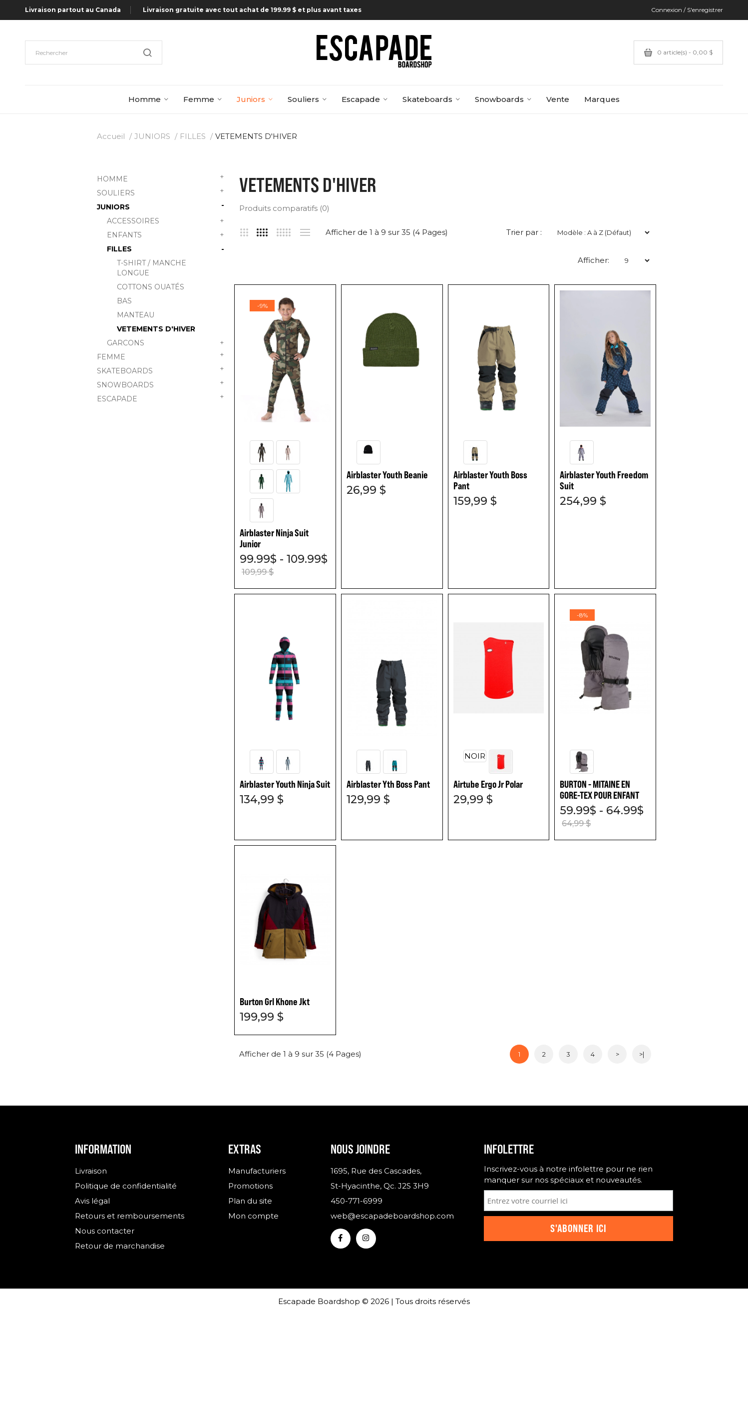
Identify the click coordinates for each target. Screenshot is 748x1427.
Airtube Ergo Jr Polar (488, 784)
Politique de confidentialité (126, 1186)
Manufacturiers (257, 1171)
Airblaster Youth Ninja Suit (285, 784)
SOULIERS (160, 191)
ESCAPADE (160, 397)
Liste (305, 232)
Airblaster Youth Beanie (387, 474)
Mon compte (253, 1216)
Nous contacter (104, 1231)
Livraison (91, 1171)
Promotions (250, 1186)
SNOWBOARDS (160, 383)
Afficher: (593, 260)
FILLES (193, 136)
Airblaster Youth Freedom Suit (604, 480)
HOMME (160, 177)
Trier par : (524, 232)
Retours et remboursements (129, 1216)
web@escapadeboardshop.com (392, 1216)
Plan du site (250, 1201)
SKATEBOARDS (160, 369)
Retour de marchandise (120, 1246)
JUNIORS (152, 136)
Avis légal (92, 1201)
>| (641, 1054)
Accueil (111, 136)
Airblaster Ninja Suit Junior (274, 538)
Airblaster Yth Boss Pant (388, 784)
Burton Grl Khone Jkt (275, 1001)
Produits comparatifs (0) (284, 208)
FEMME (160, 355)
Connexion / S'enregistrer (687, 9)
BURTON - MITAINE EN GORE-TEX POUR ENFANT (599, 790)
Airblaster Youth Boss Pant (490, 480)
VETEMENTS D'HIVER (256, 136)
